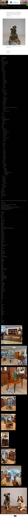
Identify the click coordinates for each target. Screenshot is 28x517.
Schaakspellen (3, 65)
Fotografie (3, 91)
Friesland (4, 75)
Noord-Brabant (4, 80)
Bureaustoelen (5, 168)
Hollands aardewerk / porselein (5, 119)
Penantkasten (2, 280)
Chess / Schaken (3, 64)
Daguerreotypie (4, 92)
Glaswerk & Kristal (4, 102)
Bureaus (4, 145)
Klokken (2, 125)
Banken (4, 162)
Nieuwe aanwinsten (4, 58)
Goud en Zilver (2, 242)
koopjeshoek (3, 190)
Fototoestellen (4, 97)
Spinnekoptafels (4, 157)
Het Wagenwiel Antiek (4, 5)
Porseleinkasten (5, 140)
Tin (2, 114)
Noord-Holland (4, 81)
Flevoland (4, 74)
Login (1, 319)
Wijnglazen (2, 310)
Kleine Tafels (2, 261)
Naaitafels (4, 151)
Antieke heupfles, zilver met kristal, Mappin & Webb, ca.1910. (7, 208)
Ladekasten (4, 136)
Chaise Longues (4, 163)
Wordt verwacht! (3, 311)
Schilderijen (3, 184)
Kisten (3, 141)
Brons (1, 218)
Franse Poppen (3, 178)
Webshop (2, 8)
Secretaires (4, 146)
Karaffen (4, 103)
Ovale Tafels (4, 152)
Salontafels (4, 156)
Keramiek (2, 254)
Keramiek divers (4, 123)
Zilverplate (3, 113)
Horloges (3, 69)
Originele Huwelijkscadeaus (5, 63)
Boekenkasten (4, 130)
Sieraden (2, 293)
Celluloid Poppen (5, 183)
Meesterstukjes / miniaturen (4, 268)
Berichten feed (2, 320)
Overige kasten (2, 279)
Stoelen (4, 167)
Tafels (1, 299)
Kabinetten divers (5, 134)
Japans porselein (2, 250)
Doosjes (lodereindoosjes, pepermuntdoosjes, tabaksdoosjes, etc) (10, 107)
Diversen (2, 225)
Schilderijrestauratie (4, 194)
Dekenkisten (2, 224)
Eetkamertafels (2, 231)
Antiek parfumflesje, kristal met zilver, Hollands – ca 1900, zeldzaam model (8, 204)
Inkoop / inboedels (3, 195)
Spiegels (2, 297)
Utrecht (4, 85)
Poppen (2, 281)
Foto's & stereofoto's (3, 235)
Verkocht (3, 189)
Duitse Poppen (3, 179)
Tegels (3, 124)
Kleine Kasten (4, 135)
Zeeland (4, 86)
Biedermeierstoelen (6, 173)
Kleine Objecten (3, 70)
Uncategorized (2, 304)
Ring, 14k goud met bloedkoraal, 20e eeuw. (5, 209)
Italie (4, 96)
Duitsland (2, 230)
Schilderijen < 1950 (4, 185)
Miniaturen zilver (5, 108)
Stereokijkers (2, 298)
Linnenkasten (2, 267)
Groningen (2, 243)
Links (1, 196)
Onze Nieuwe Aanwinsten (3, 275)
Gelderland (4, 76)
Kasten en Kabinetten (4, 129)
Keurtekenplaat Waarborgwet (4, 256)
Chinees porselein (4, 118)
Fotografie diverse (3, 237)
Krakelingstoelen (6, 174)
